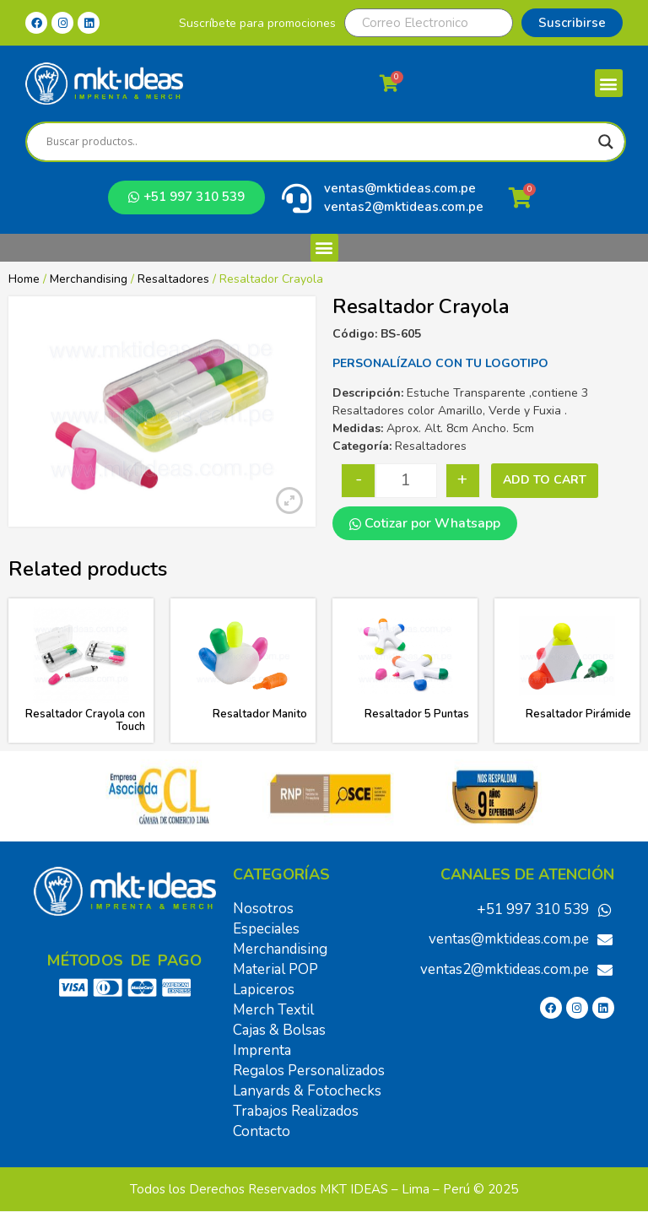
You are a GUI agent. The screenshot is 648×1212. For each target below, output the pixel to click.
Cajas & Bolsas (279, 1030)
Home (24, 279)
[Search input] (318, 142)
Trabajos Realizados (296, 1111)
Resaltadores (173, 279)
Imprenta (262, 1050)
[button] (609, 83)
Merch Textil (273, 1010)
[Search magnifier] (606, 142)
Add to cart (544, 480)
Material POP (275, 969)
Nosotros (263, 908)
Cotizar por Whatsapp (424, 523)
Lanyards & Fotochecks (307, 1091)
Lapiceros (263, 989)
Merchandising (88, 279)
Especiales (266, 929)
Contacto (261, 1131)
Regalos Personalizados (309, 1070)
